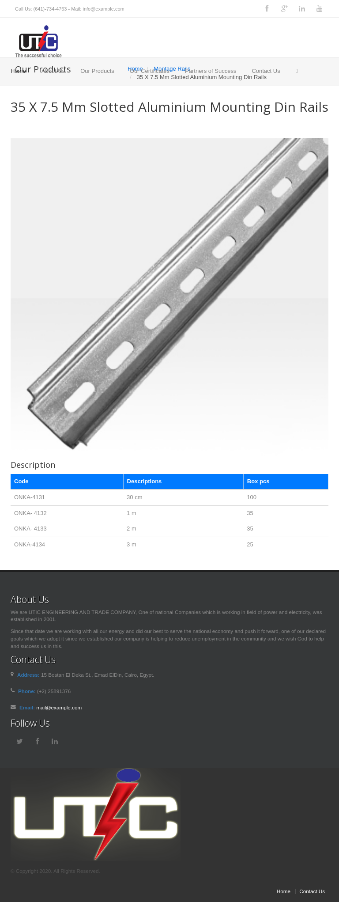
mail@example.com (59, 707)
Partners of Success (210, 71)
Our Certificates (150, 71)
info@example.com (103, 8)
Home (18, 71)
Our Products (97, 71)
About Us (53, 71)
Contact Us (266, 71)
